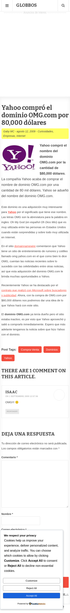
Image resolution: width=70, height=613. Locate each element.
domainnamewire (25, 246)
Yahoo (12, 212)
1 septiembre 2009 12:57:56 (23, 396)
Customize (31, 580)
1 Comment (43, 371)
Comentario (9, 457)
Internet (20, 135)
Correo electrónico (14, 529)
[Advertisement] (35, 50)
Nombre (7, 513)
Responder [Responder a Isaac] (12, 411)
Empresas (9, 135)
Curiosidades (45, 131)
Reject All (31, 588)
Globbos (26, 5)
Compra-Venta (30, 349)
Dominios (52, 349)
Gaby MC (8, 131)
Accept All (31, 595)
